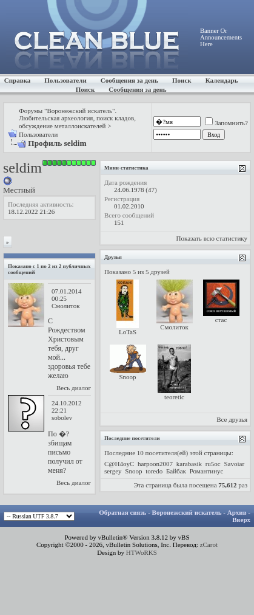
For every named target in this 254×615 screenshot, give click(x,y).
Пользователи (65, 80)
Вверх (241, 519)
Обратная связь (122, 512)
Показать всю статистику (211, 238)
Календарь (222, 80)
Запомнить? (226, 122)
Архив (237, 512)
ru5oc (213, 463)
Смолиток (66, 305)
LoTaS (127, 331)
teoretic (174, 396)
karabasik (189, 463)
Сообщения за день (129, 80)
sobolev (62, 417)
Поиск (182, 80)
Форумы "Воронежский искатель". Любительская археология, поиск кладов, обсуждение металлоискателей (77, 118)
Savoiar (234, 463)
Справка (17, 80)
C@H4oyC (119, 463)
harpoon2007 (155, 463)
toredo (153, 471)
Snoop (127, 376)
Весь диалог (73, 387)
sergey (113, 471)
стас (221, 319)
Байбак (176, 471)
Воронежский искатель (187, 512)
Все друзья (231, 419)
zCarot (209, 544)
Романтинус (207, 471)
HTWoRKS (141, 552)
